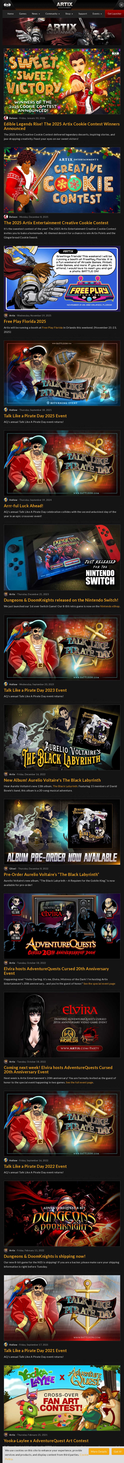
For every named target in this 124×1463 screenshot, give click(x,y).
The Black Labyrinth (65, 786)
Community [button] (52, 13)
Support (83, 13)
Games (22, 13)
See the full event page (79, 1082)
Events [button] (97, 13)
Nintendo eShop (110, 606)
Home (10, 13)
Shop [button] (69, 13)
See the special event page (99, 983)
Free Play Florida (52, 327)
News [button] (36, 13)
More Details (99, 1451)
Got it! (118, 1451)
